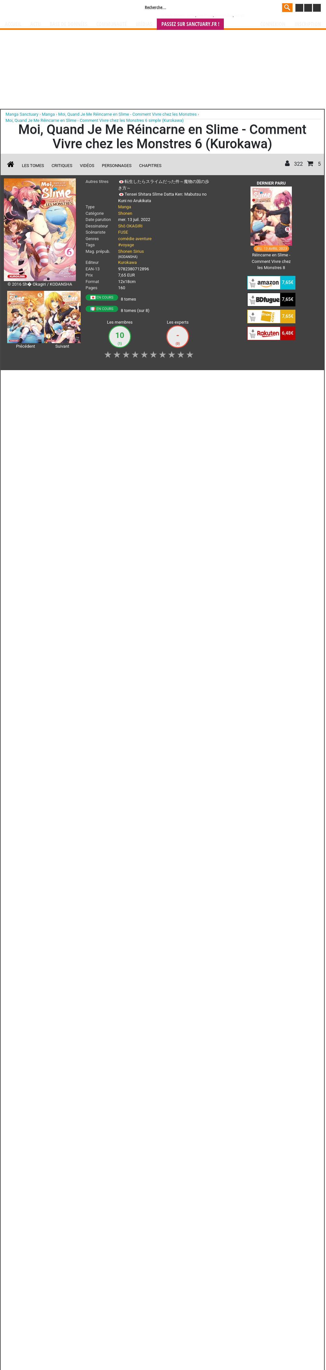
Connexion (272, 24)
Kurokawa (127, 262)
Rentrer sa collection (165, 776)
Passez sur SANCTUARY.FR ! (190, 24)
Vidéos (87, 165)
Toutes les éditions (108, 658)
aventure (143, 238)
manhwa (197, 738)
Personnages (116, 165)
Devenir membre (134, 776)
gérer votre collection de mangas (143, 743)
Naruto (240, 15)
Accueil (13, 24)
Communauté (111, 24)
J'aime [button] (21, 378)
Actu (35, 24)
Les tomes (33, 165)
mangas (181, 738)
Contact (199, 776)
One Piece (205, 15)
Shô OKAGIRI (130, 226)
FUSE (123, 232)
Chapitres (150, 165)
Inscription (307, 24)
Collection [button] (49, 378)
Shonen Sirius (131, 251)
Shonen (125, 213)
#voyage (126, 244)
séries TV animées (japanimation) (255, 738)
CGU (187, 776)
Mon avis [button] (140, 378)
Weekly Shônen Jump (178, 15)
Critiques (62, 165)
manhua (211, 738)
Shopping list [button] (83, 378)
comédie (126, 238)
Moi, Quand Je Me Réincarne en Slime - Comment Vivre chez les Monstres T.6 (115, 426)
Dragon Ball (224, 15)
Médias (144, 24)
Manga (57, 9)
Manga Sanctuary (79, 738)
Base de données (68, 24)
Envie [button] (113, 378)
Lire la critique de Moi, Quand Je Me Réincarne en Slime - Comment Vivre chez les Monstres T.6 (99, 456)
